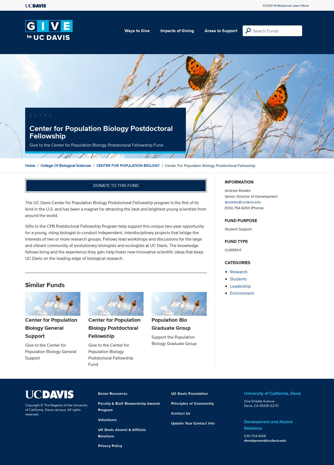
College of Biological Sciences (65, 165)
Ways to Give (137, 31)
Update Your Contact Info (193, 423)
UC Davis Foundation (189, 393)
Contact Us (180, 413)
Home (30, 165)
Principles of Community (192, 403)
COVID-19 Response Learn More (286, 5)
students (238, 279)
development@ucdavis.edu (265, 440)
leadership (240, 286)
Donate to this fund (116, 185)
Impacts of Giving (177, 31)
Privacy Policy (110, 445)
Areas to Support (221, 31)
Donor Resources (112, 393)
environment (242, 293)
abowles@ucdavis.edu (243, 202)
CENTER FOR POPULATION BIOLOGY (128, 165)
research (238, 272)
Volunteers (107, 419)
